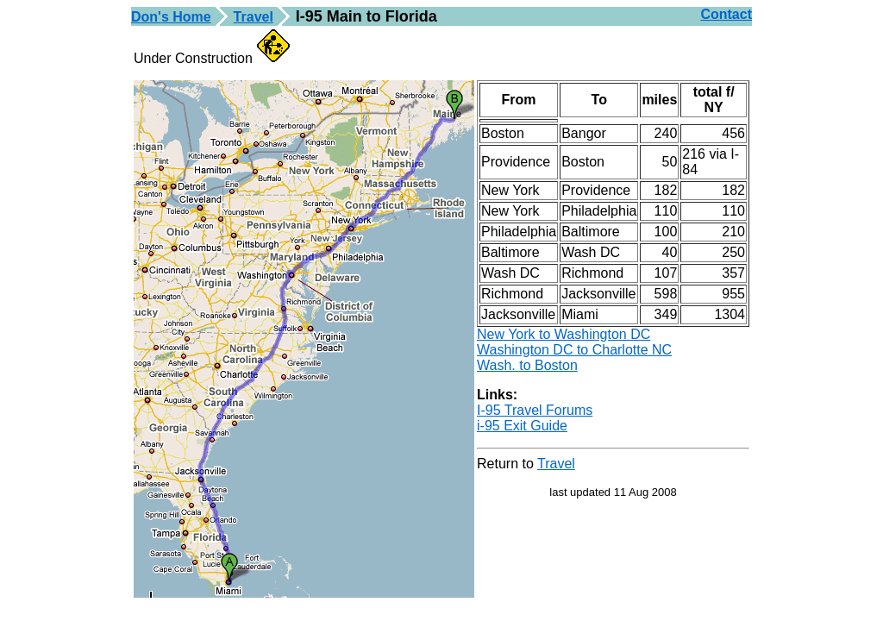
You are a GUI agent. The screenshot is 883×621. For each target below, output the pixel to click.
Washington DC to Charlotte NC (574, 349)
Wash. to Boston (527, 365)
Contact (726, 14)
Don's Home (171, 16)
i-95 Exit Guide (522, 425)
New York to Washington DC (563, 334)
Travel (253, 16)
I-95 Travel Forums (534, 410)
